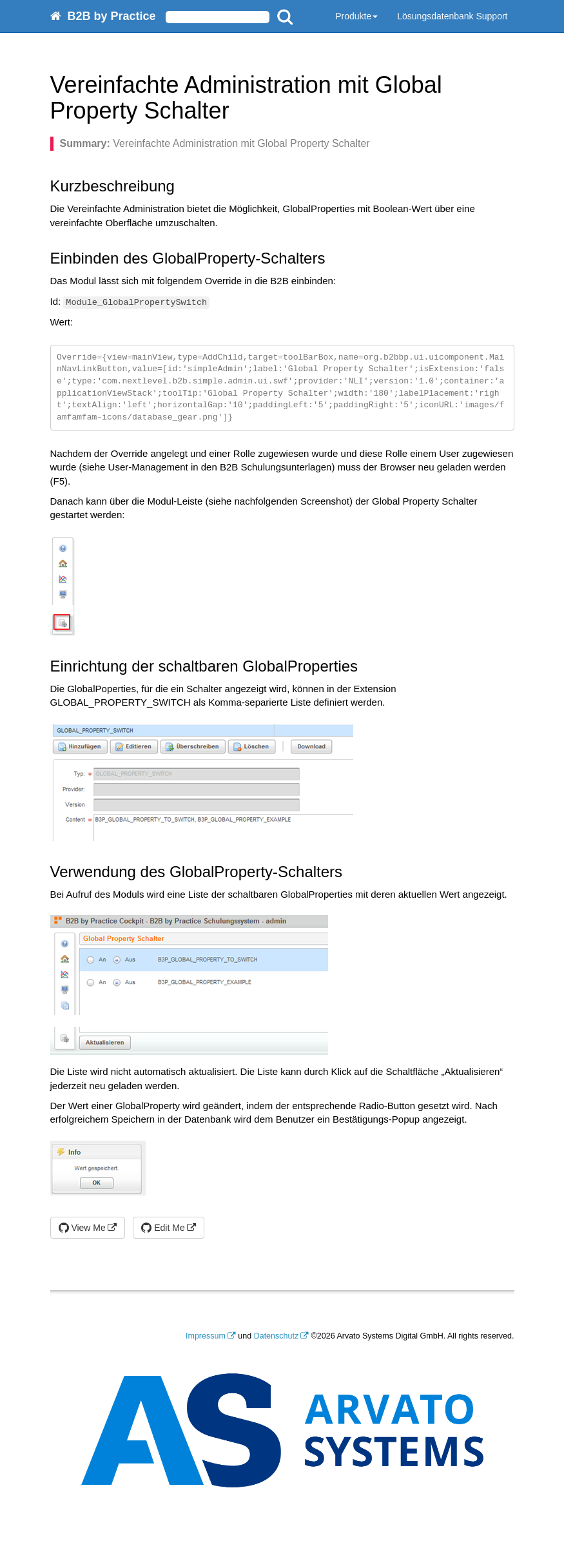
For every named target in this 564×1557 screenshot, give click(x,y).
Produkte (356, 16)
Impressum (206, 1335)
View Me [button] (82, 1228)
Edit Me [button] (162, 1228)
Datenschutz (276, 1335)
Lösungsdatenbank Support (452, 16)
